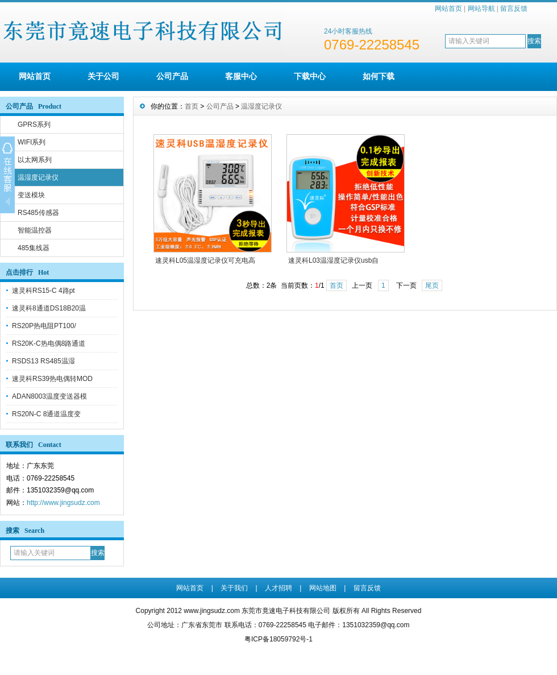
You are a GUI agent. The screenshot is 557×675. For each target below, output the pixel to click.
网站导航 (481, 9)
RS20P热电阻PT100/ (44, 326)
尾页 (432, 285)
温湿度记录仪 (38, 177)
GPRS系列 (34, 125)
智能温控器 (35, 230)
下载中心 (310, 76)
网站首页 (448, 9)
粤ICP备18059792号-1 (278, 639)
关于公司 (103, 76)
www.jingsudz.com (212, 611)
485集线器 (33, 248)
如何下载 (378, 76)
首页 (191, 106)
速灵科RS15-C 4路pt (43, 291)
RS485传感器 (38, 213)
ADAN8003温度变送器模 (49, 396)
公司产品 (172, 76)
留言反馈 (513, 9)
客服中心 (241, 76)
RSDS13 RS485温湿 (43, 361)
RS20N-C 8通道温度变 (46, 414)
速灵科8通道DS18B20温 (49, 308)
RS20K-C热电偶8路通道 (48, 343)
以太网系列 (35, 160)
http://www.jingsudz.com (63, 503)
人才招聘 (278, 588)
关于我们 (234, 588)
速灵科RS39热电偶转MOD (52, 379)
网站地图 (322, 588)
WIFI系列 (31, 142)
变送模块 (31, 195)
